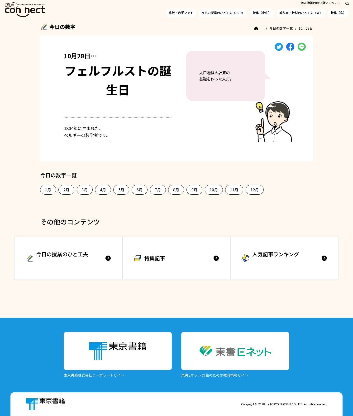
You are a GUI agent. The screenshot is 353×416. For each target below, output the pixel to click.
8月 (176, 189)
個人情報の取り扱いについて (321, 2)
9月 (194, 189)
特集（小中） (262, 12)
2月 (66, 189)
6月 (140, 189)
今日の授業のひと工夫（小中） (223, 12)
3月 (85, 189)
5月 (121, 189)
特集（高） (338, 12)
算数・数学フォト (181, 12)
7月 (158, 189)
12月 (255, 189)
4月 (103, 189)
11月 (234, 189)
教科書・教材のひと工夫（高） (301, 12)
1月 (48, 189)
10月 (214, 189)
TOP (259, 28)
